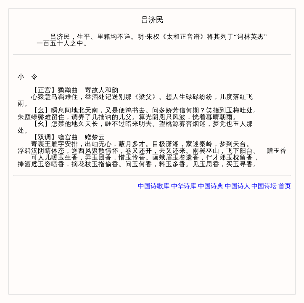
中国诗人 (237, 186)
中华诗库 (183, 186)
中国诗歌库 (153, 186)
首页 (284, 186)
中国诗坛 (264, 186)
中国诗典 (210, 186)
